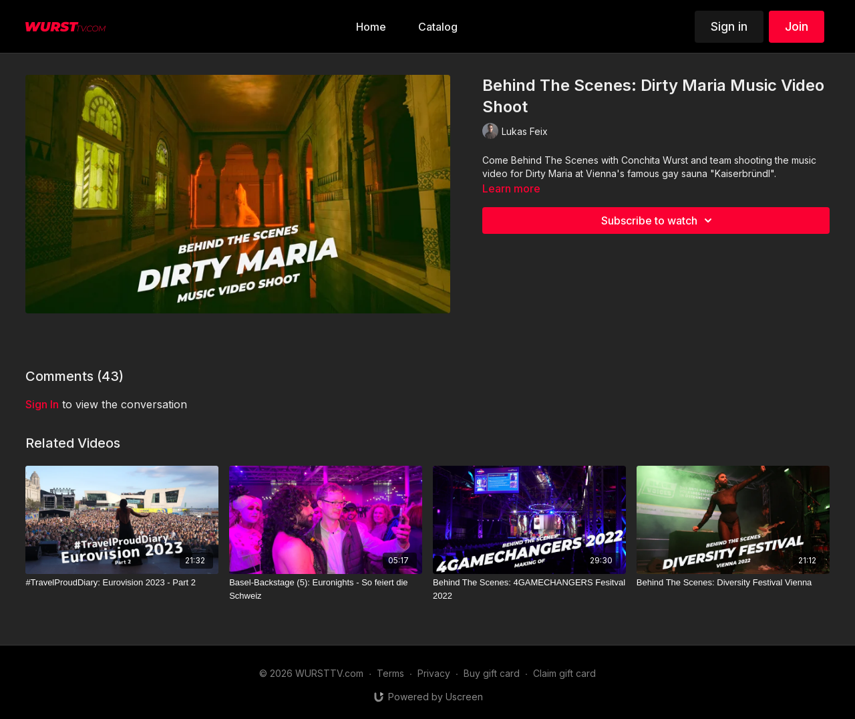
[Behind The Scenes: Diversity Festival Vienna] (733, 582)
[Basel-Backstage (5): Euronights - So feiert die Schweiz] (325, 589)
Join (796, 26)
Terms (390, 673)
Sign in (729, 26)
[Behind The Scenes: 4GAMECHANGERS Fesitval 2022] (529, 589)
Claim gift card (564, 673)
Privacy (433, 673)
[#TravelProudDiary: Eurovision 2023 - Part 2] (121, 582)
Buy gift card (492, 673)
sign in (42, 404)
